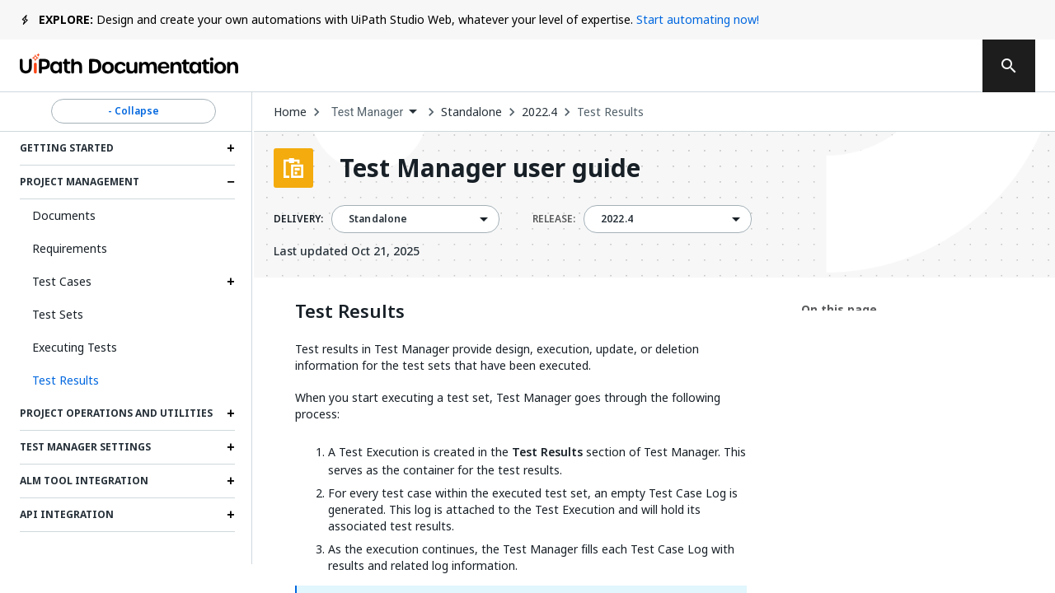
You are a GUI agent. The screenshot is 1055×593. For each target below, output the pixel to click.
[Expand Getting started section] (231, 148)
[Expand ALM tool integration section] (231, 481)
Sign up (924, 66)
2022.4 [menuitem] (617, 219)
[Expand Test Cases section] (231, 281)
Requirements (69, 248)
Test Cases (61, 281)
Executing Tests (74, 347)
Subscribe (741, 66)
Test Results (610, 112)
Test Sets (57, 314)
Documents (64, 215)
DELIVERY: (298, 219)
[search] (1008, 66)
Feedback (624, 66)
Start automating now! (697, 19)
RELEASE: (553, 219)
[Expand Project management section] (231, 182)
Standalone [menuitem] (378, 219)
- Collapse (133, 111)
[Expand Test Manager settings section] (231, 447)
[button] (127, 380)
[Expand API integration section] (231, 514)
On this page (839, 309)
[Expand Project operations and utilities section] (231, 413)
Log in (842, 66)
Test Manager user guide (490, 168)
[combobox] (373, 112)
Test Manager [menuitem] (367, 112)
